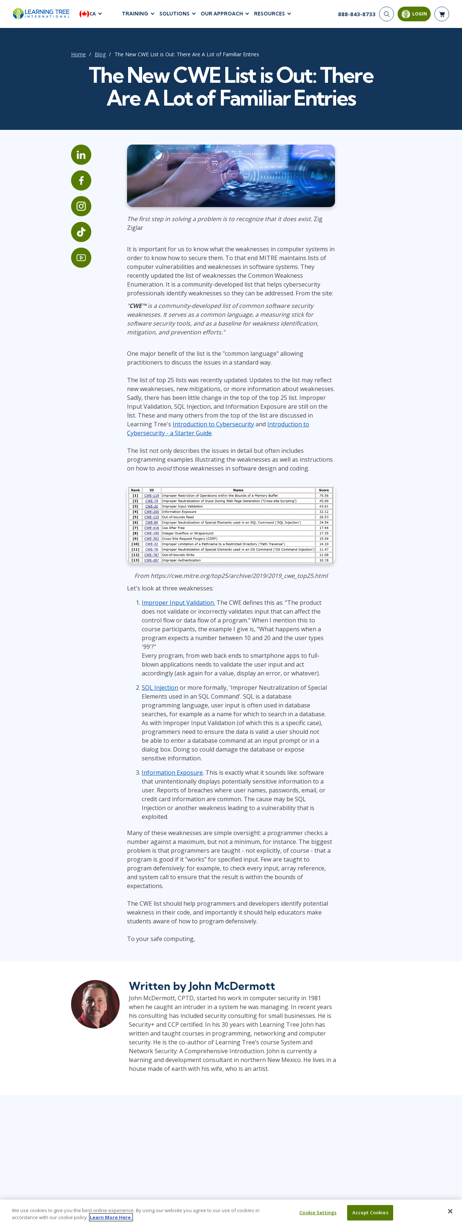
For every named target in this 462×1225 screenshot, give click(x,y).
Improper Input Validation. (170, 594)
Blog (87, 55)
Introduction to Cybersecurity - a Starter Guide (277, 417)
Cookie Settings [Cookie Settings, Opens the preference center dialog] (317, 1217)
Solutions (174, 14)
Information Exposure (163, 746)
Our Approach (222, 14)
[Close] (450, 1216)
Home (65, 55)
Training (135, 14)
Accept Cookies (370, 1217)
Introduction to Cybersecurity (159, 417)
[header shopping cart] (441, 14)
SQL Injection (151, 670)
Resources (269, 14)
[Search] (386, 14)
